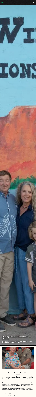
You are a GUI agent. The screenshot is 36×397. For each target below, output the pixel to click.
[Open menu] (33, 2)
